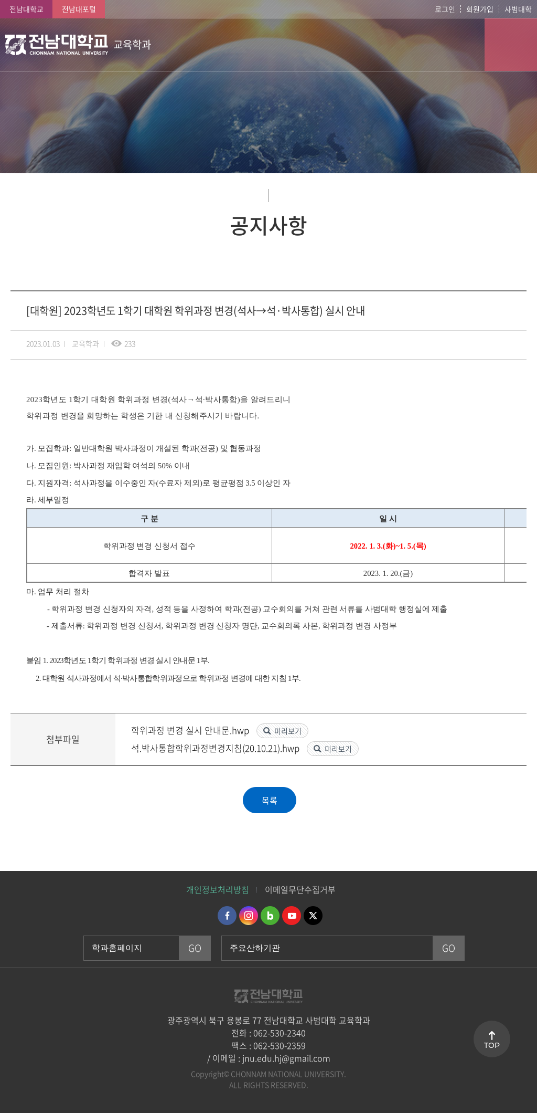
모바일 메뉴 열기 (511, 44)
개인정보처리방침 (217, 889)
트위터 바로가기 (313, 915)
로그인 (445, 9)
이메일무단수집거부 (300, 889)
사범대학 (518, 9)
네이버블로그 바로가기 (270, 915)
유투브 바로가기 (291, 915)
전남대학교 (26, 9)
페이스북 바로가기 (227, 915)
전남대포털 (79, 9)
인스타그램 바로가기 (248, 915)
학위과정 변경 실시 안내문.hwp (191, 730)
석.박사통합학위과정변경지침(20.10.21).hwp (216, 747)
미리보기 (288, 731)
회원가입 (479, 9)
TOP (492, 1045)
